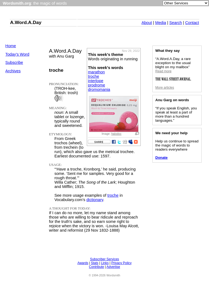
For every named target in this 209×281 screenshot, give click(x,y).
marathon (96, 72)
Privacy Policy (121, 263)
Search (175, 22)
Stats (94, 263)
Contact (192, 22)
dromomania (99, 89)
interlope (95, 81)
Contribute (96, 267)
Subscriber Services (104, 259)
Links (105, 263)
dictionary (94, 200)
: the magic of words (35, 3)
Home (10, 46)
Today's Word (17, 54)
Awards (82, 263)
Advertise (113, 267)
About (147, 22)
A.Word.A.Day (25, 22)
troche (93, 76)
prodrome (96, 85)
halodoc (116, 133)
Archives (13, 71)
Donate (161, 158)
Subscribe (14, 62)
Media (160, 22)
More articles (164, 87)
